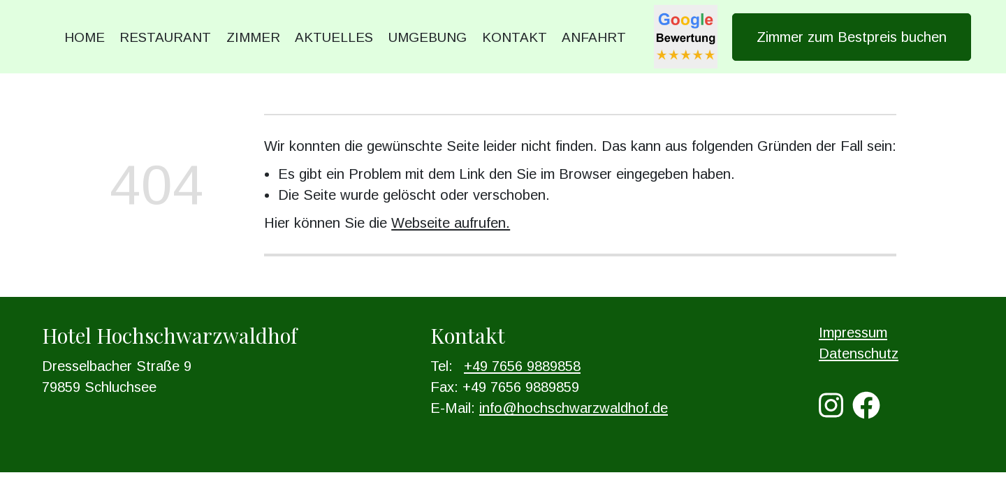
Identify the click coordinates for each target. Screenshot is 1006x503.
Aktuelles (334, 37)
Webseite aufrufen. (450, 223)
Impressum (853, 332)
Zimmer (253, 37)
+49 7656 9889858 (522, 366)
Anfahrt (594, 37)
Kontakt (514, 37)
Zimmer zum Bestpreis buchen (852, 37)
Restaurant (165, 37)
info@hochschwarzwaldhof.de (573, 408)
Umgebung (427, 37)
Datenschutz (858, 353)
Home (84, 37)
